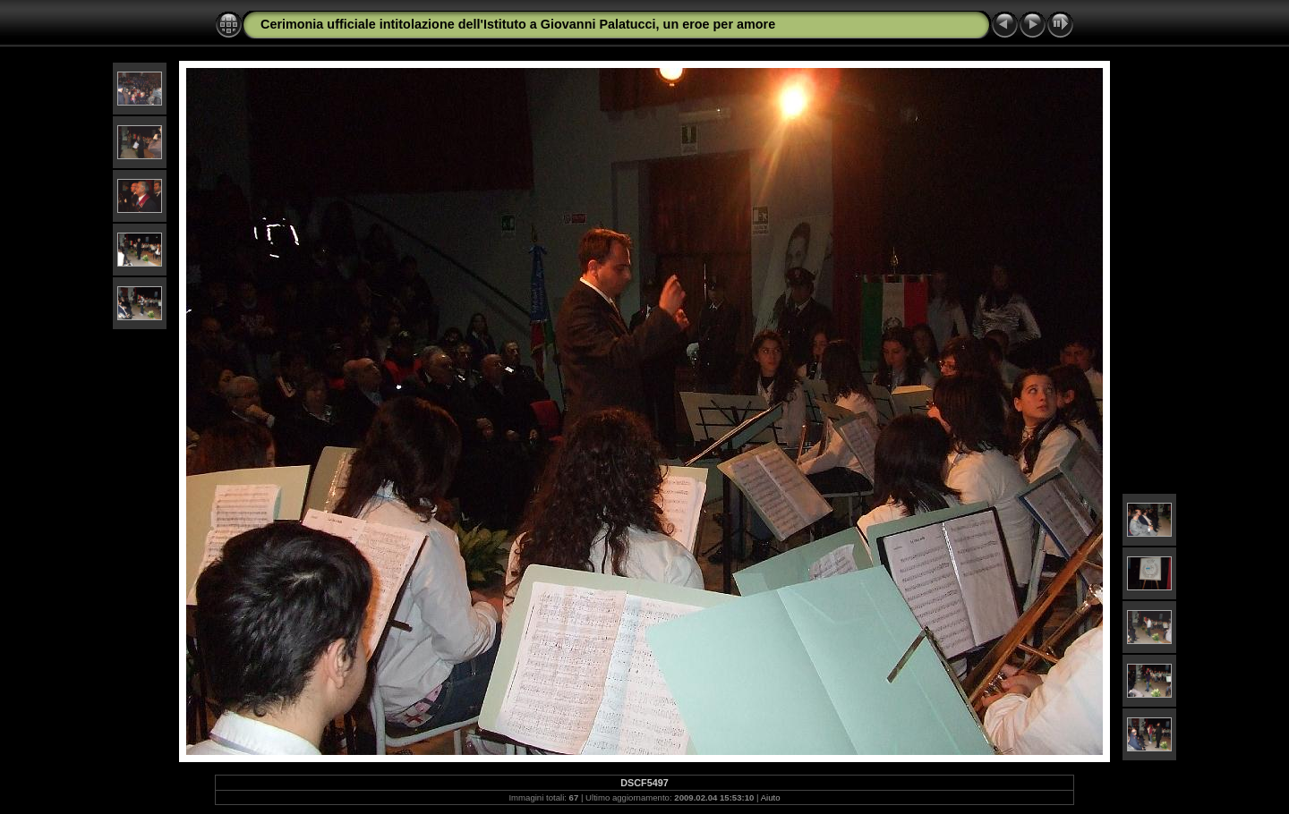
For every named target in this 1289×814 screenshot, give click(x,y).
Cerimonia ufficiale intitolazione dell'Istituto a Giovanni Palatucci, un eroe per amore (517, 24)
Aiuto (771, 797)
